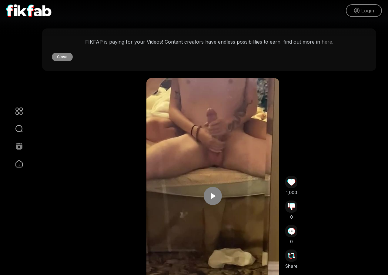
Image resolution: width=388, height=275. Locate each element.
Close (62, 57)
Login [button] (364, 11)
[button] (15, 129)
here (327, 42)
